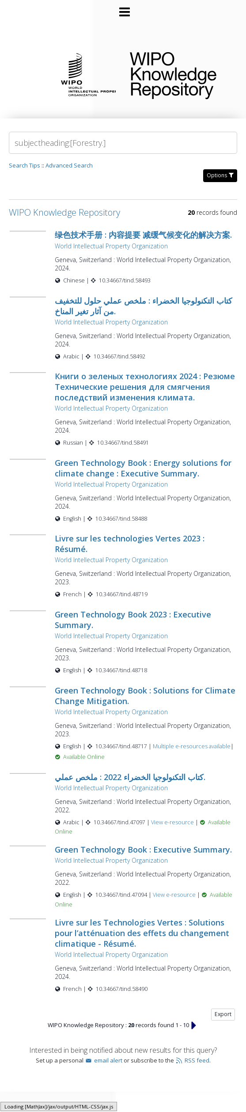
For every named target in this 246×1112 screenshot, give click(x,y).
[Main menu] (123, 8)
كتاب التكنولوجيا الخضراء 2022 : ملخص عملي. (130, 777)
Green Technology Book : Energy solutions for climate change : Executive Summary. (143, 468)
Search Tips (24, 165)
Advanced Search (69, 165)
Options (220, 175)
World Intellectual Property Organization (111, 246)
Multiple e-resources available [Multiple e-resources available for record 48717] (192, 746)
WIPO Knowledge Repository (181, 74)
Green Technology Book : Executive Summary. (143, 849)
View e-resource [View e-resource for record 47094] (175, 895)
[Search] (123, 143)
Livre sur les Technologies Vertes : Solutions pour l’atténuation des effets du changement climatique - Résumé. (142, 933)
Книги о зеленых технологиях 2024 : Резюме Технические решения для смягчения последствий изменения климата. (145, 387)
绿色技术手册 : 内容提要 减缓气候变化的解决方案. (143, 234)
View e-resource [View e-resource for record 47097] (173, 822)
